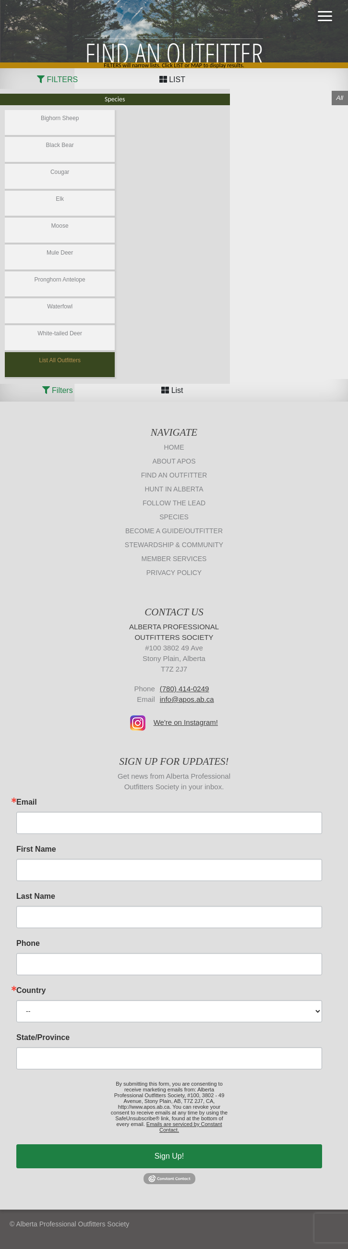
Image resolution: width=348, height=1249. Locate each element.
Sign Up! (169, 1156)
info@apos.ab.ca (187, 699)
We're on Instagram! (186, 722)
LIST (172, 79)
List (172, 390)
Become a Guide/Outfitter (174, 531)
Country (31, 990)
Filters (57, 390)
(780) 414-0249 (184, 689)
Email (26, 802)
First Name (36, 849)
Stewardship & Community (174, 545)
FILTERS (57, 79)
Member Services (174, 559)
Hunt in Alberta (173, 489)
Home (174, 447)
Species (174, 517)
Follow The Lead (174, 503)
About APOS (174, 461)
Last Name (35, 896)
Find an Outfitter (174, 475)
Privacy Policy (174, 572)
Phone (28, 943)
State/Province (43, 1037)
